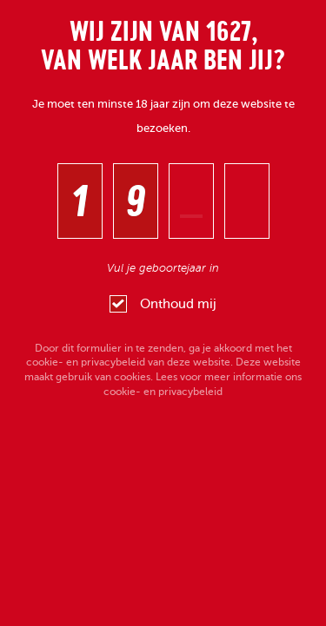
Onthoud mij (163, 304)
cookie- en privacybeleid (85, 362)
